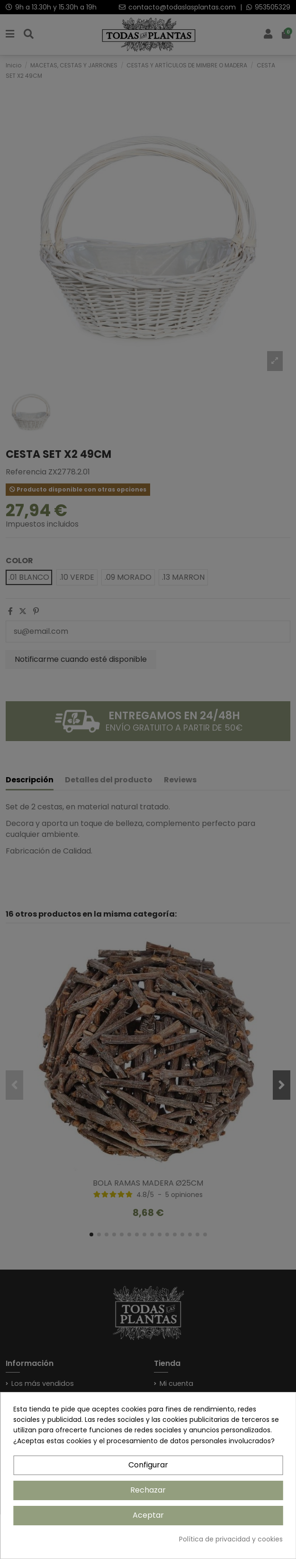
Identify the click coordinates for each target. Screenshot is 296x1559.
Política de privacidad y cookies (231, 1539)
